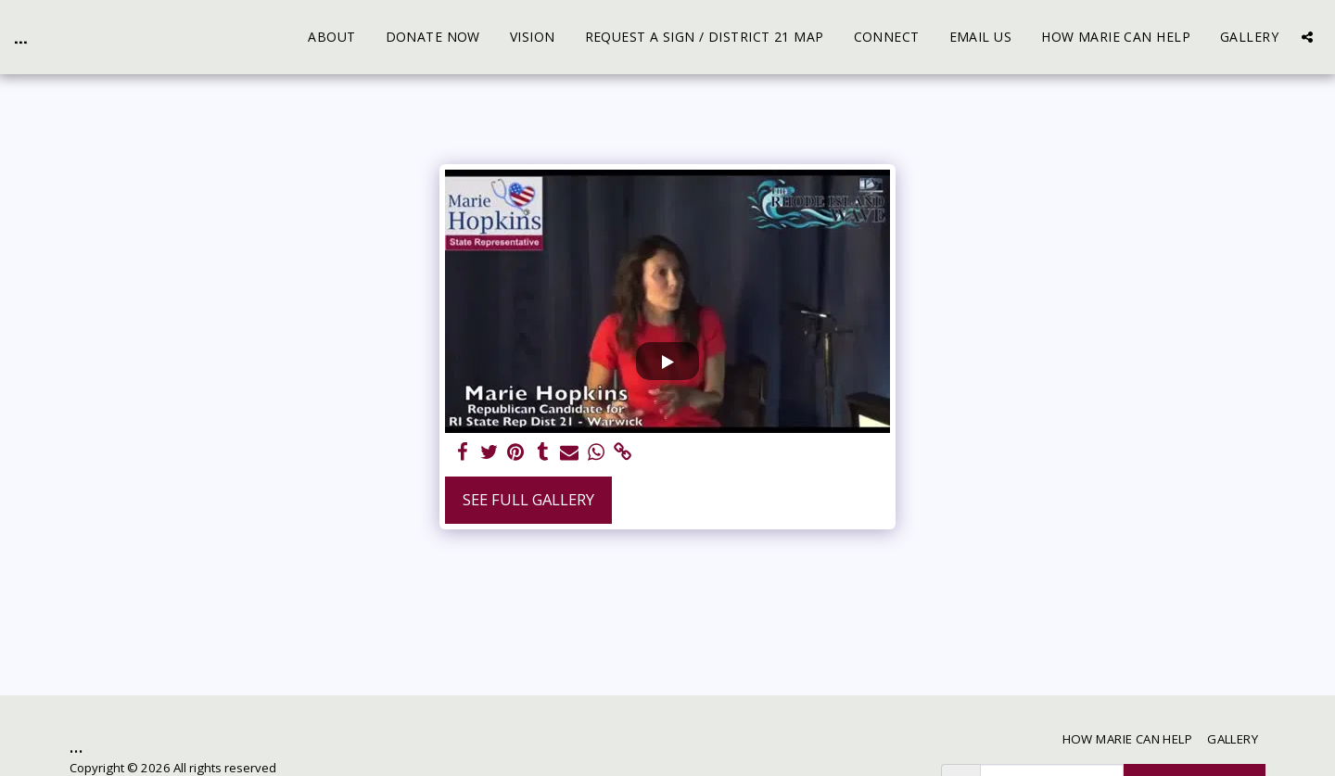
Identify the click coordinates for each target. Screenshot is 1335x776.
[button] (1307, 37)
